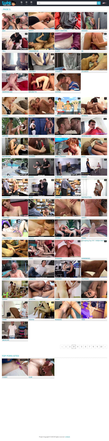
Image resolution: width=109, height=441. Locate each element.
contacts (67, 437)
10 (101, 347)
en (104, 3)
